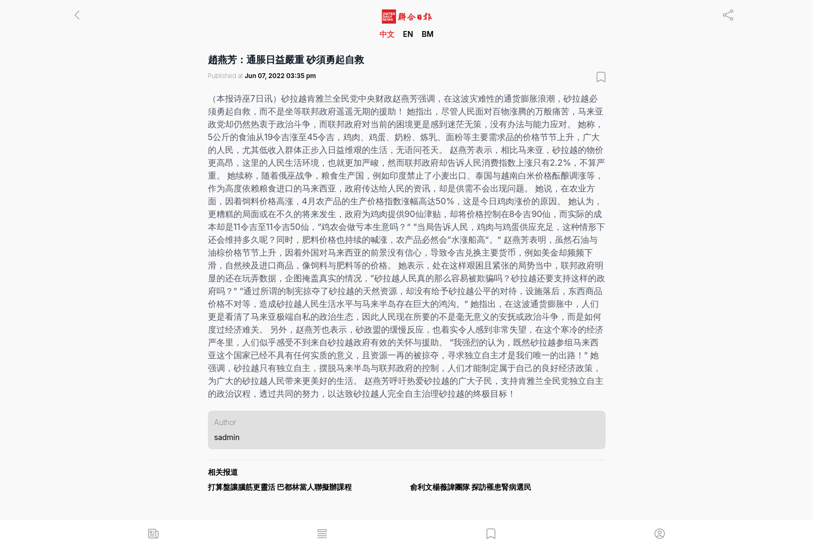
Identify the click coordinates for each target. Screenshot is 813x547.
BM (427, 33)
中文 (387, 33)
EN (408, 33)
